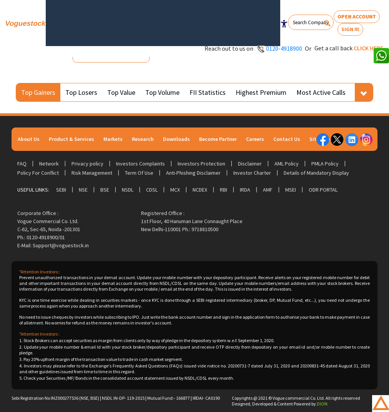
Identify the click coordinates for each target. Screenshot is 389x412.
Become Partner (218, 139)
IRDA (245, 189)
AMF (268, 189)
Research (143, 139)
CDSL (152, 189)
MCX (175, 189)
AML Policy (286, 163)
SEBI (61, 189)
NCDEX (200, 189)
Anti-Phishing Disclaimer (193, 172)
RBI (223, 189)
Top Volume (162, 92)
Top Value (121, 92)
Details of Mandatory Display (316, 172)
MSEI (290, 189)
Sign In (350, 29)
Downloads (176, 139)
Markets (113, 139)
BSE (104, 189)
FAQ (22, 163)
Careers (255, 139)
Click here (368, 48)
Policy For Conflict (38, 172)
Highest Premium (261, 92)
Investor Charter (252, 172)
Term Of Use (139, 172)
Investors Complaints (140, 163)
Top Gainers (38, 92)
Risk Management (91, 172)
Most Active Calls (321, 92)
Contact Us (286, 139)
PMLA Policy (325, 163)
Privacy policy (87, 163)
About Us (29, 139)
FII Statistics (208, 92)
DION (322, 404)
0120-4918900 (284, 48)
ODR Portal (323, 189)
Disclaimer (250, 163)
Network (49, 163)
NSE (83, 189)
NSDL (127, 189)
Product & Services (71, 139)
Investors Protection (201, 163)
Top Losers (81, 92)
